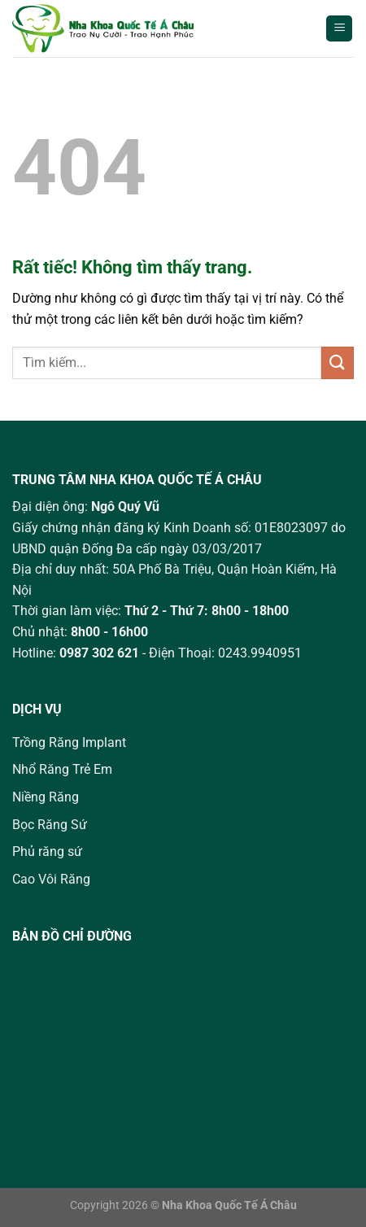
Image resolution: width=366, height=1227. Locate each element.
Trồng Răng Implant (69, 742)
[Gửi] (337, 362)
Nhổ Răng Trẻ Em (62, 769)
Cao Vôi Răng (51, 879)
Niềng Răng (45, 797)
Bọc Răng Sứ (49, 824)
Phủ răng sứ (47, 851)
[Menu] (339, 28)
